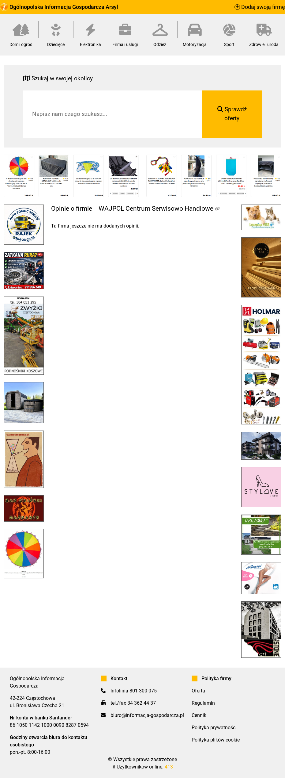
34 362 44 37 (141, 703)
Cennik (199, 715)
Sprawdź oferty (232, 114)
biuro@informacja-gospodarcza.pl (147, 715)
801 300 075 (143, 691)
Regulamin (203, 703)
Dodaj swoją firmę (259, 7)
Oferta (198, 691)
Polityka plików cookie (216, 740)
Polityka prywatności (214, 727)
